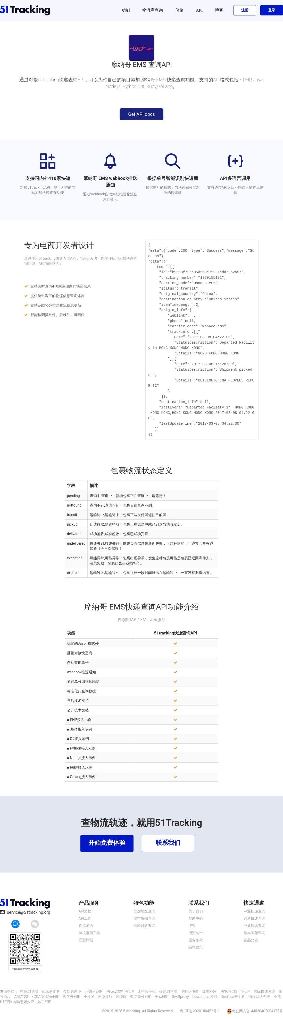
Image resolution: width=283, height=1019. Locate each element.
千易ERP (161, 997)
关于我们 (195, 911)
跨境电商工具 (89, 933)
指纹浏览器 (29, 991)
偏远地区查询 (144, 911)
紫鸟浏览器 (51, 991)
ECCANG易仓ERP (45, 997)
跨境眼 (121, 997)
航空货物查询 (144, 918)
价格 (179, 10)
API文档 (85, 911)
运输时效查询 (144, 926)
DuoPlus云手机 (233, 997)
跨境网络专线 (259, 997)
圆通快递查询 (254, 918)
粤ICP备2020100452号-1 (200, 1011)
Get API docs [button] (141, 114)
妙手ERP (44, 1002)
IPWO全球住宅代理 (235, 991)
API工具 (85, 918)
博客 (219, 10)
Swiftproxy (180, 997)
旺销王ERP (93, 991)
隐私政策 (195, 947)
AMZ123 (21, 997)
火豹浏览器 (168, 991)
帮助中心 (195, 918)
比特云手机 (147, 991)
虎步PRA (209, 991)
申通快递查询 (254, 911)
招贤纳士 (195, 933)
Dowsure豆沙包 (204, 997)
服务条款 (195, 940)
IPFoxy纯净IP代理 (120, 991)
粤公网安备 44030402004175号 (257, 1011)
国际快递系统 (264, 991)
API (199, 10)
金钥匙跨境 (72, 991)
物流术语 (86, 926)
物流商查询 (152, 10)
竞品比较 (251, 940)
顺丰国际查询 (254, 933)
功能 (126, 10)
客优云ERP (71, 997)
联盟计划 (86, 940)
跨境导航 (105, 997)
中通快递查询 (254, 926)
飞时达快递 (190, 991)
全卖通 (89, 997)
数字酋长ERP (140, 997)
